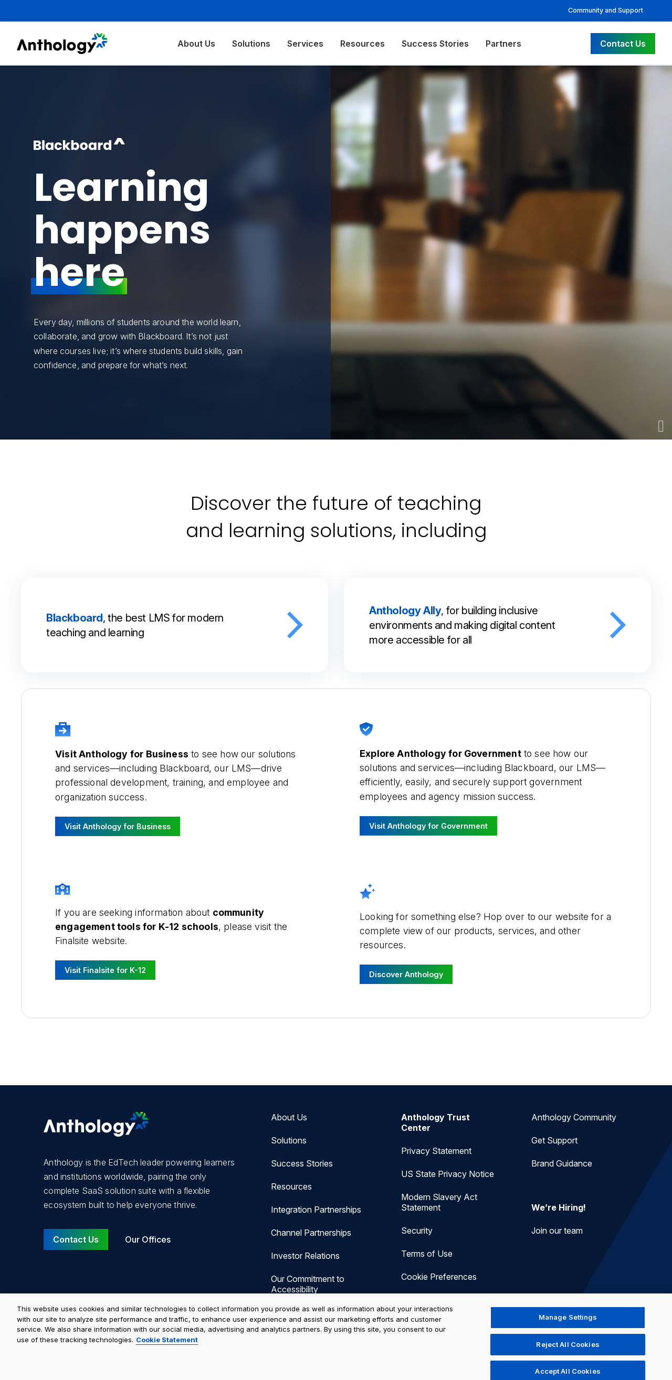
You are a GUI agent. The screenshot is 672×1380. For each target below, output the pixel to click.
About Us (196, 43)
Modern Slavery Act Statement (439, 1202)
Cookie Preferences (439, 1276)
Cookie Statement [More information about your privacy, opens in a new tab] (167, 1346)
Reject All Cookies (567, 1351)
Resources (362, 43)
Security (417, 1230)
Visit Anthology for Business (118, 826)
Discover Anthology (406, 974)
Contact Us (623, 43)
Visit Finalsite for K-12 (105, 970)
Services (305, 43)
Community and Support (605, 10)
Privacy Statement (436, 1151)
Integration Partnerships (316, 1209)
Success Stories (435, 43)
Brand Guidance (561, 1163)
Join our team (557, 1230)
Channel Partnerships (311, 1232)
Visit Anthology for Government (428, 825)
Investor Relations (305, 1255)
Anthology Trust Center (435, 1122)
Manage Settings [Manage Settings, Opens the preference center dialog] (568, 1324)
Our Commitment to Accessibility (307, 1284)
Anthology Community (573, 1117)
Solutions (251, 43)
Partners (503, 43)
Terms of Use (427, 1253)
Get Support (554, 1140)
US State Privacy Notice (447, 1174)
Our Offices (148, 1239)
